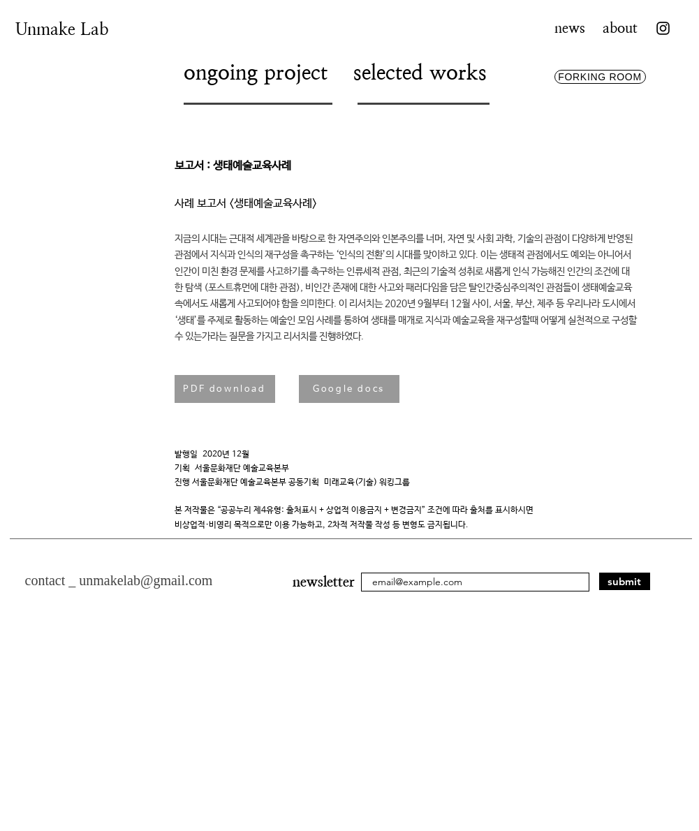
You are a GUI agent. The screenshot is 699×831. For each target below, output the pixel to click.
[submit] (624, 581)
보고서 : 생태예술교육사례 (233, 165)
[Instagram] (663, 28)
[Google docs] (349, 389)
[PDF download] (225, 389)
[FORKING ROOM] (600, 77)
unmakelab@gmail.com (145, 580)
